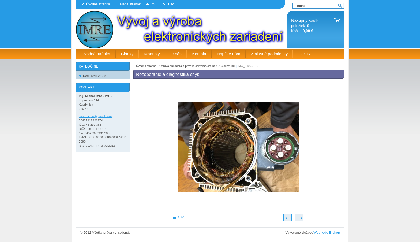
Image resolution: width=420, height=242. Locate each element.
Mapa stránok (130, 4)
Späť (181, 217)
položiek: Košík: (304, 25)
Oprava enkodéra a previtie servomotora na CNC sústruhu (197, 66)
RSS (154, 4)
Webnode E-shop (326, 232)
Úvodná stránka (98, 4)
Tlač (170, 4)
